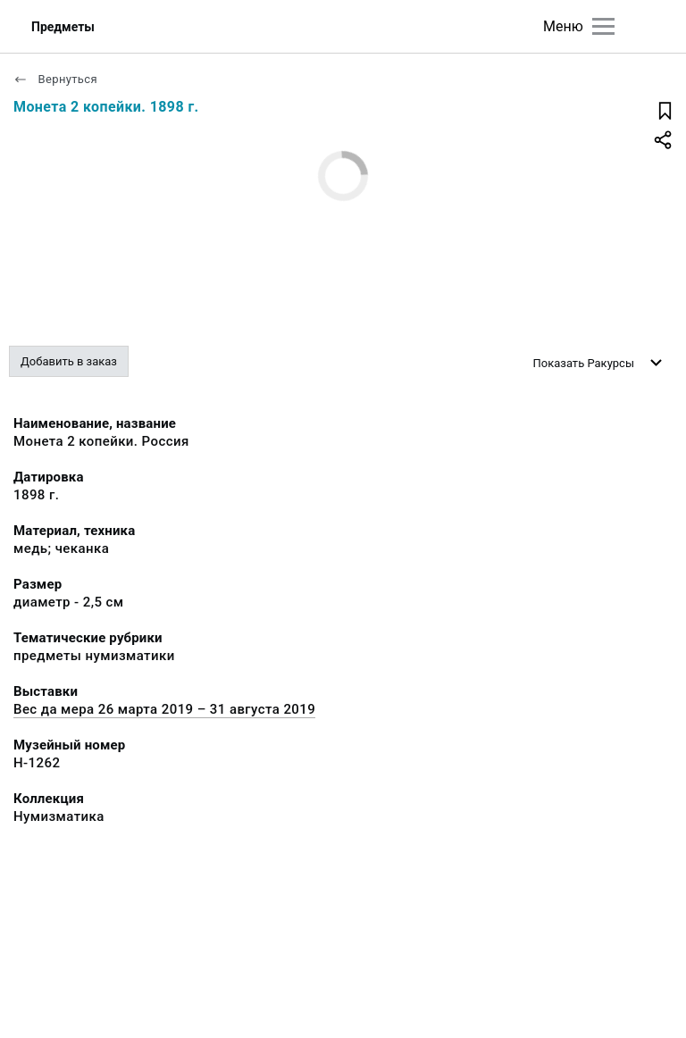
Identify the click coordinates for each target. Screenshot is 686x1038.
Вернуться (55, 79)
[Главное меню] (603, 26)
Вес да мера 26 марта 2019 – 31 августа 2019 (164, 709)
